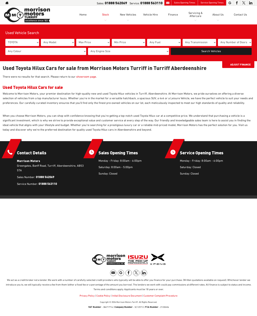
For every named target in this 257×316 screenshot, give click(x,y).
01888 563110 (151, 3)
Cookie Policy (103, 296)
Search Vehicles (211, 51)
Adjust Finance (240, 64)
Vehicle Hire (150, 14)
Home (83, 14)
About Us (218, 14)
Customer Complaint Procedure (160, 296)
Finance (173, 14)
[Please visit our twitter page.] (243, 3)
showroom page (86, 76)
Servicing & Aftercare (195, 15)
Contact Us (240, 14)
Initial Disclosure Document (127, 296)
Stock (105, 14)
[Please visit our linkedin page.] (250, 3)
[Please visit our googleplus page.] (229, 3)
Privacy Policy (87, 296)
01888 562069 (116, 3)
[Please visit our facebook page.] (236, 3)
